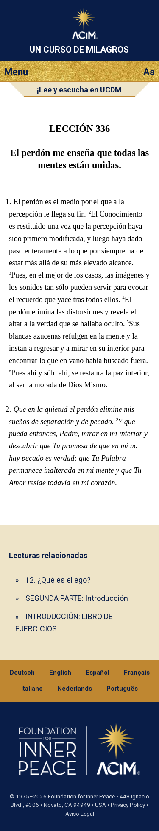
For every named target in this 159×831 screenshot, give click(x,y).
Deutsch (22, 672)
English (60, 672)
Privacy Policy (128, 805)
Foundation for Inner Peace (81, 796)
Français (137, 672)
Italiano (32, 688)
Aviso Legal (79, 814)
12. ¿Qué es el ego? (58, 579)
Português (122, 688)
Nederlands (74, 688)
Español (97, 672)
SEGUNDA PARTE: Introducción (76, 598)
